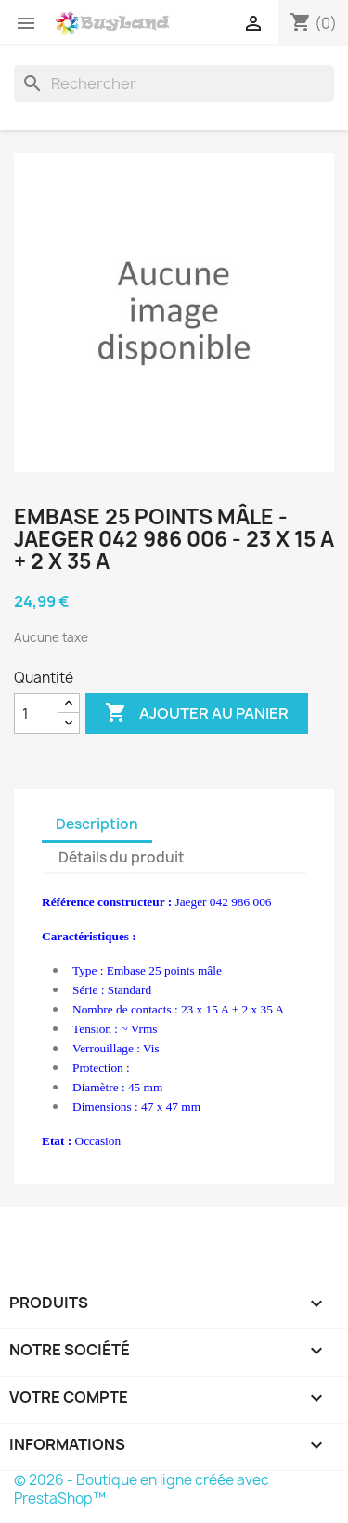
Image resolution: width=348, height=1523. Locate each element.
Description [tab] (97, 824)
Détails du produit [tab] (121, 857)
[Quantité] (36, 713)
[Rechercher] (174, 83)
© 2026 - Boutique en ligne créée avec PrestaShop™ (141, 1489)
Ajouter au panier (197, 713)
